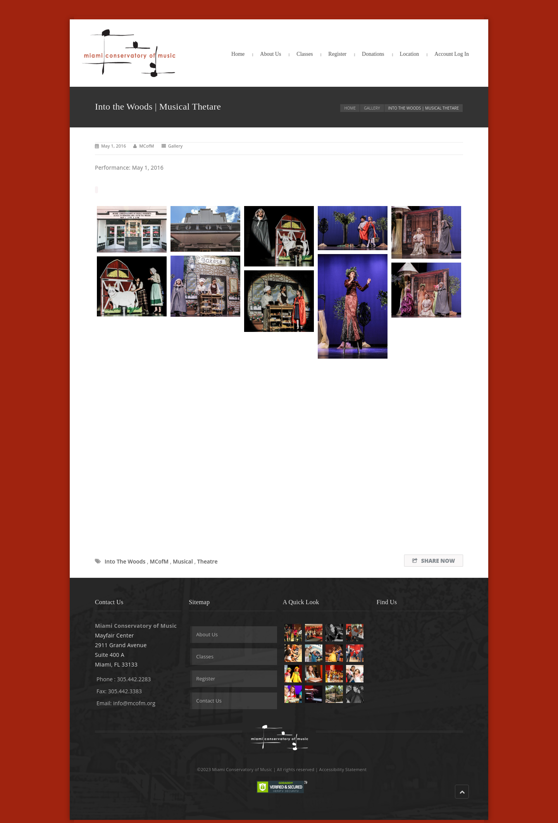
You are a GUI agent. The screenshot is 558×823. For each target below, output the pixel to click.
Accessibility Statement (343, 769)
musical (183, 561)
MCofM (146, 146)
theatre (207, 561)
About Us (270, 54)
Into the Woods (125, 561)
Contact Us (209, 700)
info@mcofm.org (134, 703)
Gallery (372, 108)
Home (238, 54)
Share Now (433, 560)
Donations (373, 54)
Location (409, 54)
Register (337, 54)
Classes (304, 54)
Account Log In (451, 54)
